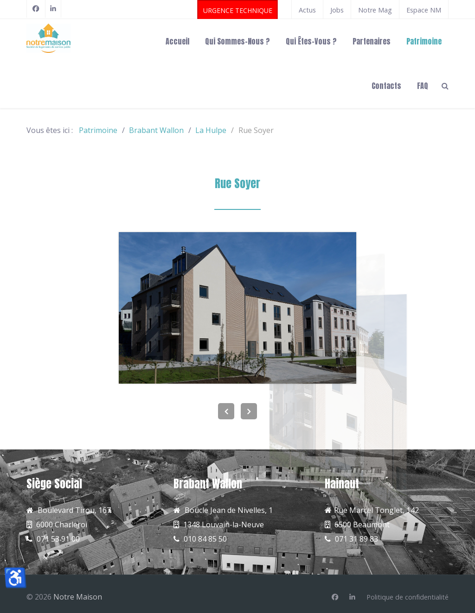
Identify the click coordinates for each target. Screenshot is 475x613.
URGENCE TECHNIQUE (237, 10)
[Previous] (226, 411)
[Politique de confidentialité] (407, 597)
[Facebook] (35, 9)
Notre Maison (77, 597)
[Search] (445, 85)
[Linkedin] (352, 597)
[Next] (249, 411)
